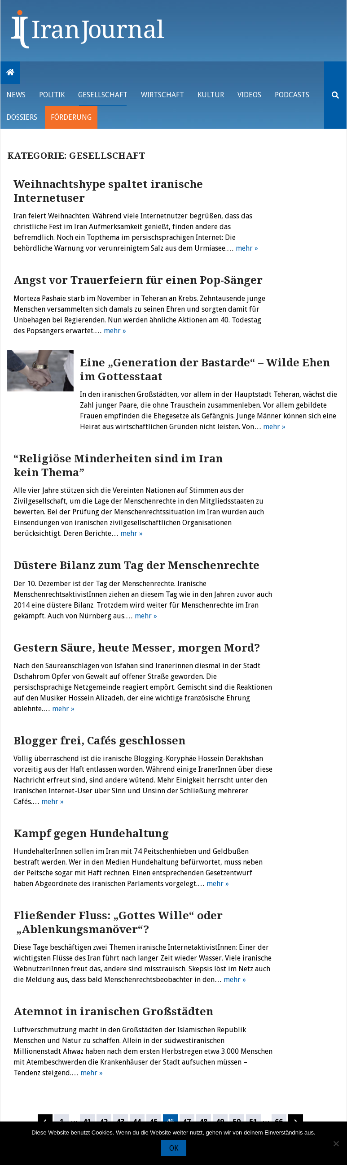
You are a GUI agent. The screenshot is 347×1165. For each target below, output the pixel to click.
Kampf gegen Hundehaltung (91, 833)
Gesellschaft (102, 95)
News (16, 95)
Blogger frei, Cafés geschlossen (99, 741)
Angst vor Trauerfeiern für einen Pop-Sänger (138, 280)
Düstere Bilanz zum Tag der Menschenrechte (136, 565)
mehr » (247, 248)
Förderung (71, 117)
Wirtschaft (162, 95)
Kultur (211, 95)
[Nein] (335, 1143)
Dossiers (21, 117)
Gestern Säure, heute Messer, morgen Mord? (136, 648)
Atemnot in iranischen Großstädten (113, 1011)
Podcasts (292, 95)
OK (173, 1148)
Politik (52, 95)
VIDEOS (249, 95)
